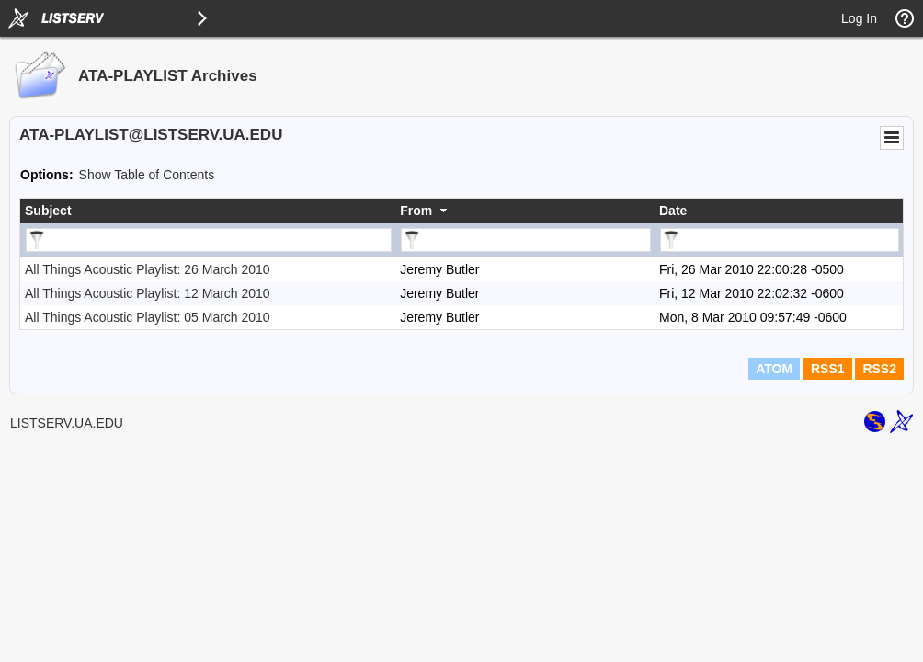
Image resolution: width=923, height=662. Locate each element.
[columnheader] (207, 211)
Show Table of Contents (147, 174)
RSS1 (828, 368)
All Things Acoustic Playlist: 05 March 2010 (147, 317)
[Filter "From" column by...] (526, 240)
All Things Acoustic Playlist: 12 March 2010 (147, 293)
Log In (859, 18)
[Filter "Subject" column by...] (209, 240)
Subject (48, 210)
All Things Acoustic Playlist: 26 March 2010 (147, 269)
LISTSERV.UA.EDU (66, 423)
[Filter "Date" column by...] (779, 240)
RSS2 (879, 368)
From (416, 210)
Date (673, 210)
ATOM (774, 368)
